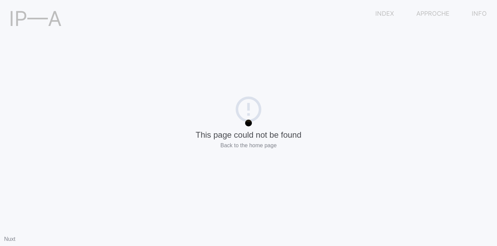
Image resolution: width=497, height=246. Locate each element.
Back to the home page (248, 145)
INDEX (384, 13)
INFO (479, 13)
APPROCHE (432, 13)
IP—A (35, 18)
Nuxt (9, 239)
